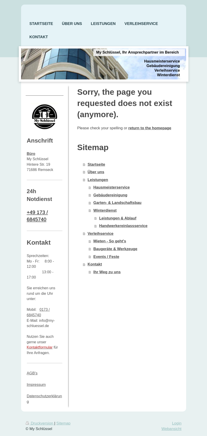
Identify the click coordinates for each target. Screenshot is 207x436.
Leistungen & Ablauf (117, 218)
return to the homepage (149, 128)
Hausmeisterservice (111, 187)
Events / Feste (106, 257)
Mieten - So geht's (109, 241)
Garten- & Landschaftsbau (117, 202)
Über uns (96, 172)
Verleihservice (100, 233)
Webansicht (171, 429)
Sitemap (63, 423)
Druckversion (40, 423)
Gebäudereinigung (110, 195)
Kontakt (95, 264)
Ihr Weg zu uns (107, 272)
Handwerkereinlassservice (123, 226)
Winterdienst (104, 210)
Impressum (36, 384)
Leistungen (98, 180)
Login (176, 423)
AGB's (32, 373)
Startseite (96, 164)
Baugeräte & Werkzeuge (115, 249)
